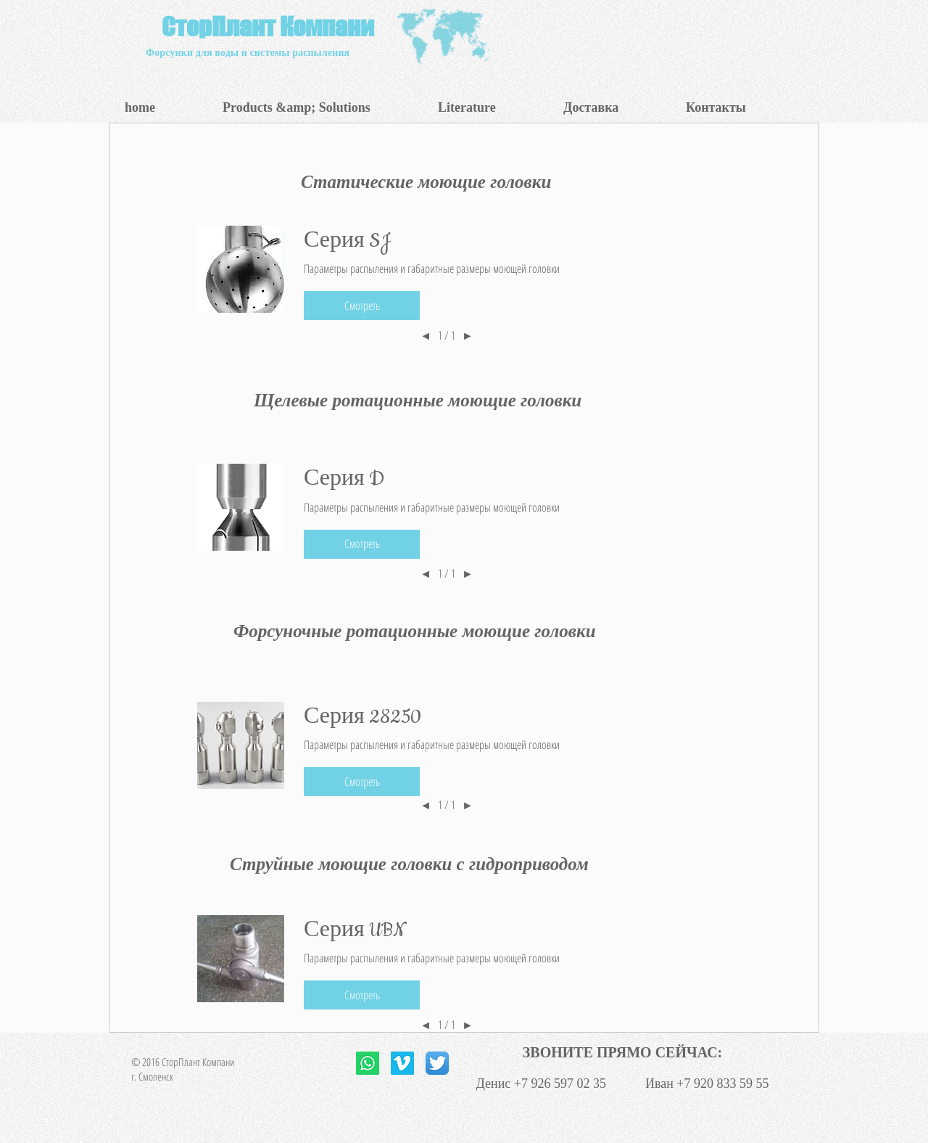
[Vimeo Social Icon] (402, 1063)
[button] (319, 108)
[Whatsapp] (367, 1063)
